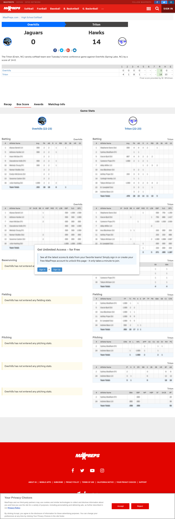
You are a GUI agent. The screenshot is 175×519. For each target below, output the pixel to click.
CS (166, 299)
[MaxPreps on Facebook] (157, 2)
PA (44, 143)
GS (80, 143)
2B (66, 143)
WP (144, 392)
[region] (87, 506)
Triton (96, 24)
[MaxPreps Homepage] (87, 456)
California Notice (105, 482)
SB (155, 264)
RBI (60, 143)
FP (125, 299)
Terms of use (88, 482)
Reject (140, 506)
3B (70, 143)
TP (148, 299)
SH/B (35, 208)
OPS (79, 208)
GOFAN (19, 2)
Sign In (42, 269)
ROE (52, 208)
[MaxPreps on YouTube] (92, 470)
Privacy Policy (72, 482)
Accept (120, 506)
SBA (166, 264)
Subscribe (58, 482)
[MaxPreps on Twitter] (164, 2)
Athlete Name (14, 143)
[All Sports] (102, 8)
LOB (60, 208)
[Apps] (148, 8)
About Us (32, 482)
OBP (66, 208)
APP (144, 342)
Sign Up (56, 269)
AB (49, 143)
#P (170, 392)
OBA (131, 392)
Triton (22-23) (133, 128)
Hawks (96, 32)
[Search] (157, 8)
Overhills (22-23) (42, 128)
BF (166, 367)
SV (162, 342)
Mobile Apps (45, 482)
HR (75, 143)
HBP (47, 208)
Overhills (33, 24)
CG (154, 342)
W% (137, 342)
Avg (37, 143)
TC (130, 299)
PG (171, 342)
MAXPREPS (9, 2)
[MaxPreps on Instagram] (171, 2)
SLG (72, 208)
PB (152, 299)
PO (134, 299)
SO (158, 342)
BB (40, 208)
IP (127, 367)
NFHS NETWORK (33, 2)
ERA (125, 342)
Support (143, 482)
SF (30, 208)
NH (166, 342)
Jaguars (33, 32)
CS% (170, 299)
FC (57, 208)
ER (138, 367)
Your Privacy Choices (126, 482)
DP (144, 299)
